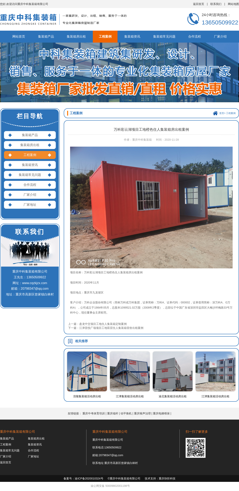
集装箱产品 (46, 36)
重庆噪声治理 (142, 413)
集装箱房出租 (76, 36)
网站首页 (18, 36)
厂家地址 (119, 48)
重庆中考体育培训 (93, 413)
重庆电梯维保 (161, 413)
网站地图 (233, 4)
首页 (221, 113)
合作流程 (194, 36)
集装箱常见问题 (164, 36)
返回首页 (198, 4)
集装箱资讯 (132, 36)
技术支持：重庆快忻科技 (160, 478)
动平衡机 (126, 413)
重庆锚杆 (112, 413)
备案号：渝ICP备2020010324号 (83, 478)
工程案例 (105, 36)
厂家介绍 (220, 36)
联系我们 (215, 4)
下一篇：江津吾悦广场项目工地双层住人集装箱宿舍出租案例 (105, 327)
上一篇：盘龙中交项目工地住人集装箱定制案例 (97, 323)
